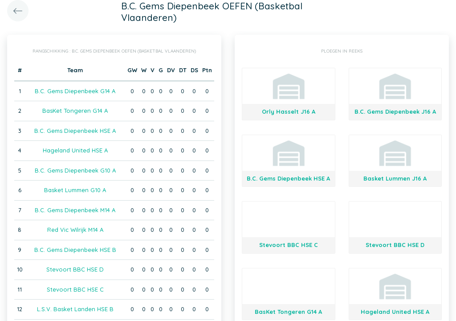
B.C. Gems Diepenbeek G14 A (75, 91)
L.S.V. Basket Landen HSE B (75, 309)
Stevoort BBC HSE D (75, 269)
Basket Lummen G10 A (75, 189)
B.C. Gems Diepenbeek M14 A (75, 210)
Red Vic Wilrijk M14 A (75, 229)
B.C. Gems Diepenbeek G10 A (75, 170)
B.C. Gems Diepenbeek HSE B (75, 249)
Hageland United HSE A (75, 150)
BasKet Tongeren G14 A (75, 110)
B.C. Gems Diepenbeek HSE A (75, 130)
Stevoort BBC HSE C (75, 289)
